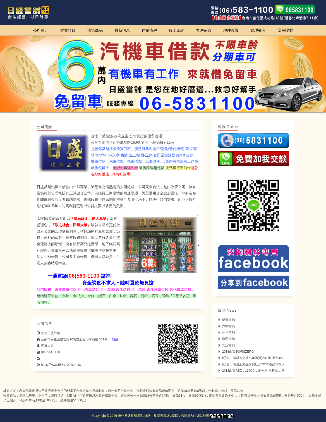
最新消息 (122, 30)
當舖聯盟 (285, 30)
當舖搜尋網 (162, 415)
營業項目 (68, 30)
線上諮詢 (176, 30)
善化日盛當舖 (48, 333)
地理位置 (231, 30)
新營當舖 (226, 320)
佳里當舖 (226, 332)
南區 (175, 415)
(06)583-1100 (48, 352)
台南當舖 (187, 415)
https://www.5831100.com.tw (59, 364)
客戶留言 (203, 30)
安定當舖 (226, 345)
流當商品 (95, 30)
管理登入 (258, 30)
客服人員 (45, 345)
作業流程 (149, 30)
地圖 (115, 339)
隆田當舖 (226, 339)
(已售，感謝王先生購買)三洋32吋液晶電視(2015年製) (257, 364)
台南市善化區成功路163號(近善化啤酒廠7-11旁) (73, 339)
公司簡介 (40, 30)
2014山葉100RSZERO (236, 351)
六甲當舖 (226, 326)
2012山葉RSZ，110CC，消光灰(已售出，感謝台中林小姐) (261, 370)
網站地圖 (203, 415)
